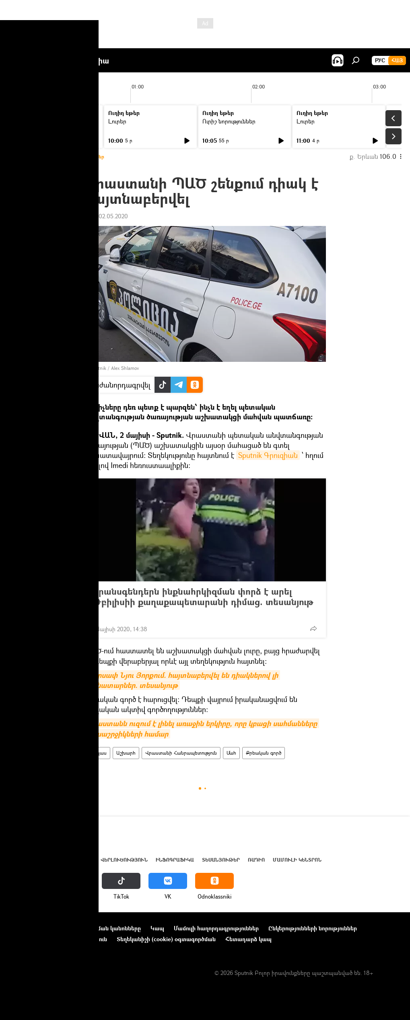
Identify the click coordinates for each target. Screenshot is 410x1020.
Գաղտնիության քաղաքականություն (57, 939)
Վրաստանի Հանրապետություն (181, 752)
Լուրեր (117, 121)
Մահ (231, 752)
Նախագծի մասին (32, 928)
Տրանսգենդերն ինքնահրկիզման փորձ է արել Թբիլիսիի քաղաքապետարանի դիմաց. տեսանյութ (203, 602)
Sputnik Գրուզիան (268, 455)
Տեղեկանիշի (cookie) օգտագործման (166, 939)
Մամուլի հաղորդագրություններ (216, 928)
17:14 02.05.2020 (106, 216)
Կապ (157, 928)
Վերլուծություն (124, 859)
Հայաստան (49, 859)
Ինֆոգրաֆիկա (175, 859)
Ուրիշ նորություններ (40, 121)
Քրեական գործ (263, 752)
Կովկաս (97, 752)
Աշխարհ (126, 752)
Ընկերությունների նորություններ (312, 928)
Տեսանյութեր (221, 859)
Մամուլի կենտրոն (297, 859)
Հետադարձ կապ (248, 939)
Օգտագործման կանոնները (103, 928)
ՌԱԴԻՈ (256, 859)
